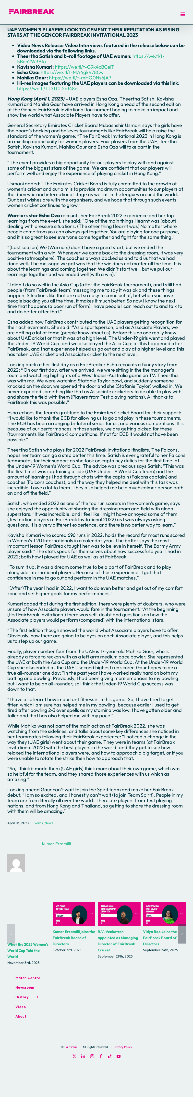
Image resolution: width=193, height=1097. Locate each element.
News (49, 823)
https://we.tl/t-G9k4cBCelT (84, 67)
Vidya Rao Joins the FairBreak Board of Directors (160, 937)
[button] (11, 934)
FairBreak (70, 1047)
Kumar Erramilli (56, 843)
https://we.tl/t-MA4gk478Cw (72, 72)
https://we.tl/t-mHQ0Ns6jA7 (80, 78)
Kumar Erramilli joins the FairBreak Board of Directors (74, 937)
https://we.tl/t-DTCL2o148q (47, 88)
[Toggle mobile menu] (183, 14)
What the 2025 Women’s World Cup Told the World (27, 950)
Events (38, 823)
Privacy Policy (123, 1047)
